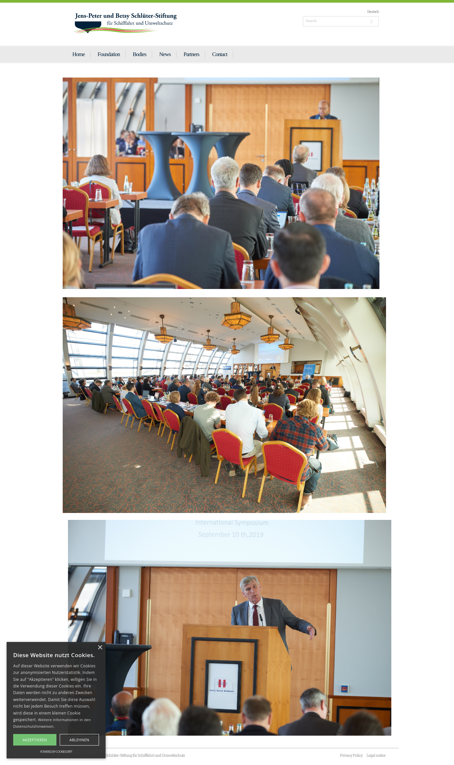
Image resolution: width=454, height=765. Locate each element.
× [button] (99, 647)
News (165, 54)
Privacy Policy (351, 755)
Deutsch (373, 11)
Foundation (109, 54)
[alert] (56, 700)
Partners (191, 54)
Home (78, 54)
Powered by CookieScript (56, 751)
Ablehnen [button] (79, 739)
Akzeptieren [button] (35, 739)
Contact (219, 54)
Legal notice (376, 755)
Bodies (139, 54)
